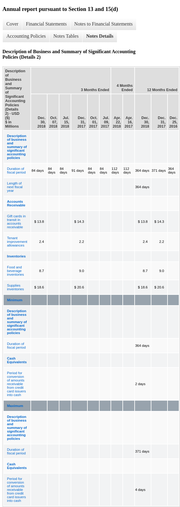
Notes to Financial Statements (103, 23)
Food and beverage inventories (15, 270)
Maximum (15, 406)
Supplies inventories (15, 287)
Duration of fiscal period (16, 170)
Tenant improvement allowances (17, 241)
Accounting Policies (26, 36)
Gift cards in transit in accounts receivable (16, 221)
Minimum (14, 300)
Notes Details (99, 36)
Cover (12, 23)
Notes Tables (66, 36)
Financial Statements (46, 23)
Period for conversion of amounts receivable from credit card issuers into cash (16, 384)
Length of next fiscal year (15, 186)
